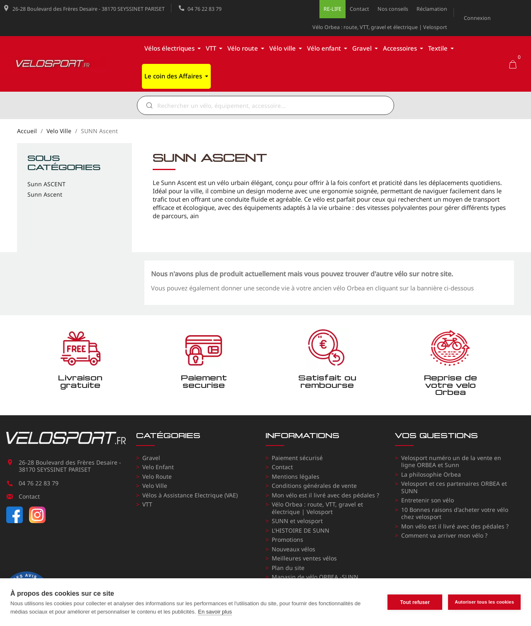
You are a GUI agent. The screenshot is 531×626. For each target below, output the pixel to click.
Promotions (287, 539)
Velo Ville (154, 486)
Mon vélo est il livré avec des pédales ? (325, 495)
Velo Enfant (158, 467)
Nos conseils (393, 8)
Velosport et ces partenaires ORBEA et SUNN (454, 487)
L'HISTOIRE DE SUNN (300, 530)
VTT (147, 504)
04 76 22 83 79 (205, 8)
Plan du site (288, 568)
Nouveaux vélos (293, 549)
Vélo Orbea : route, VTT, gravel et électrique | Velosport (379, 27)
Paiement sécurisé (297, 458)
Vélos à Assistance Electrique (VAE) (190, 495)
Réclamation (432, 8)
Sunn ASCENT (46, 184)
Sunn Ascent (44, 194)
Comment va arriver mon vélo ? (444, 535)
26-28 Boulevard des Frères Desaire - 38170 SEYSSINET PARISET (88, 8)
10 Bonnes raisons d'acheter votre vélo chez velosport (454, 513)
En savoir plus (215, 612)
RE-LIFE (332, 8)
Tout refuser (415, 602)
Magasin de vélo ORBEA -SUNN (315, 577)
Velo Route (157, 476)
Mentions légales (295, 476)
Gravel (151, 458)
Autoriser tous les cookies (484, 601)
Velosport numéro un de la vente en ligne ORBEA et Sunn (451, 461)
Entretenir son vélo (427, 500)
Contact (359, 8)
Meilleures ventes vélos (304, 558)
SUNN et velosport (297, 521)
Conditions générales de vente (314, 486)
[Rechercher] (271, 105)
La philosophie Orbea (431, 474)
